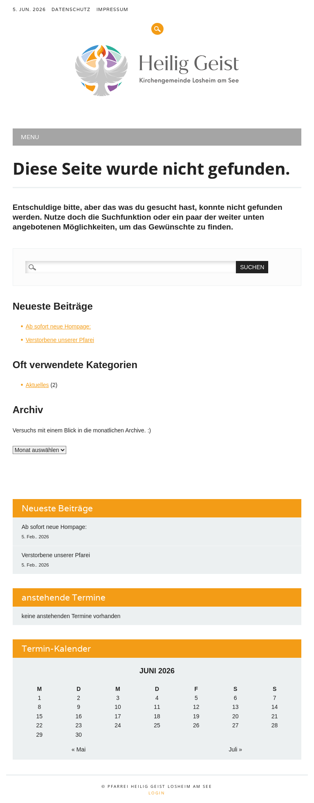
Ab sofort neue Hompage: (58, 326)
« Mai (78, 749)
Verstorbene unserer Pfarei (60, 340)
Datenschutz (71, 9)
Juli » (235, 749)
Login (156, 793)
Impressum (112, 9)
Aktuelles (37, 385)
